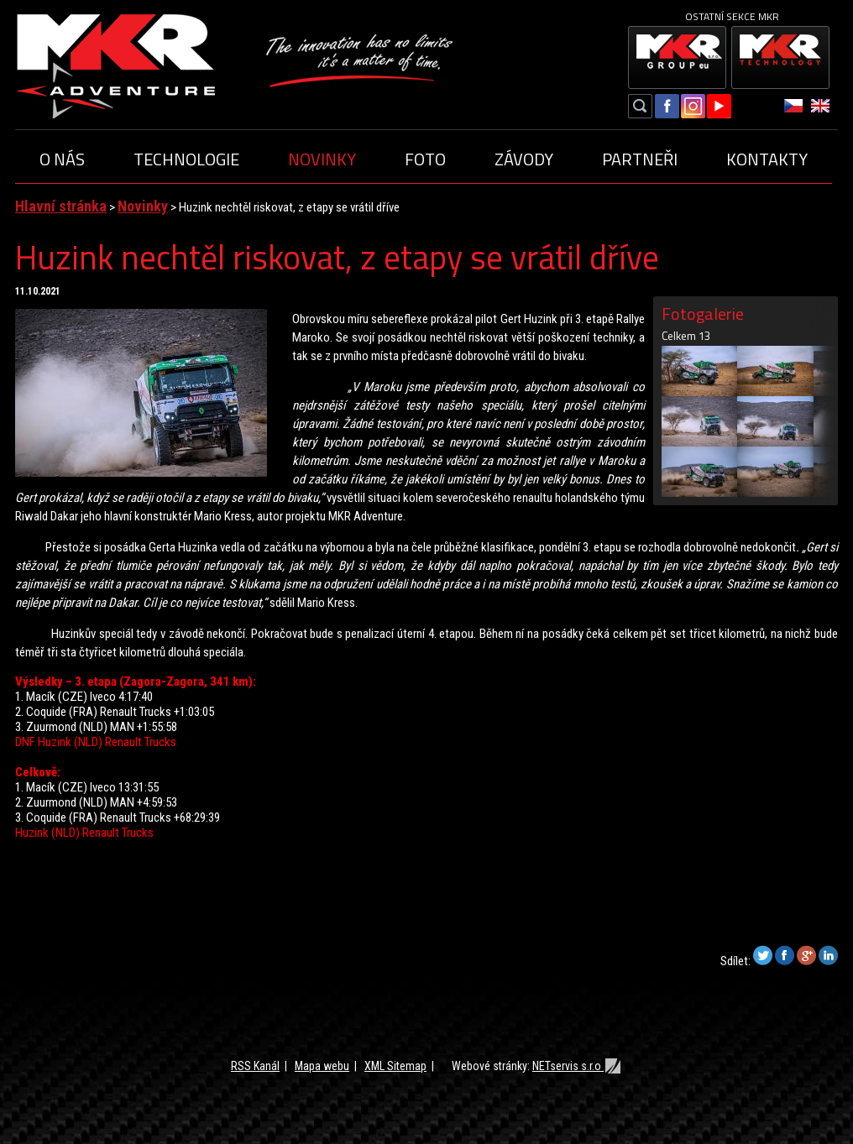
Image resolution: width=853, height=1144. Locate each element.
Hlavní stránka (61, 206)
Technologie (186, 159)
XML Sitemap (395, 1066)
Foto (425, 159)
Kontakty (767, 159)
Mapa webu (322, 1066)
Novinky (322, 159)
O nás (62, 159)
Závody (524, 159)
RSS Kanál (255, 1066)
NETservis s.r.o (577, 1066)
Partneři (640, 159)
